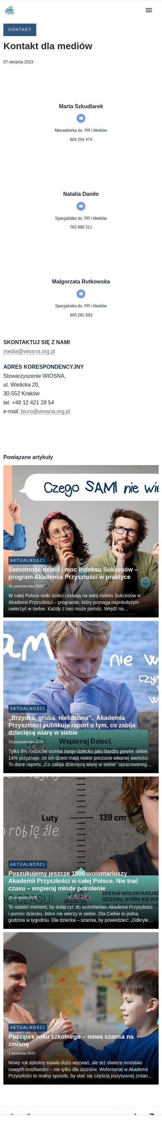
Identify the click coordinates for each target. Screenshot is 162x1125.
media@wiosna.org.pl (29, 351)
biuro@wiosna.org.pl (45, 411)
